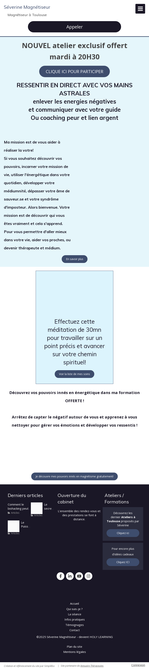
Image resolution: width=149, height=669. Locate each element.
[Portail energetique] (13, 526)
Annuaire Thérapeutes (92, 665)
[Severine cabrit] (36, 508)
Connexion (138, 665)
